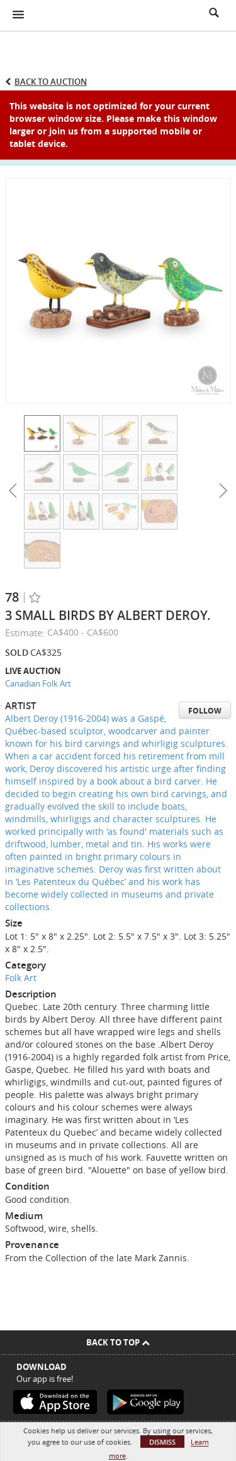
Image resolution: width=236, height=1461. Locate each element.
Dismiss (162, 1442)
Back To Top (118, 1342)
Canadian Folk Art (38, 683)
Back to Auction (50, 81)
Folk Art (21, 978)
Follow (205, 710)
